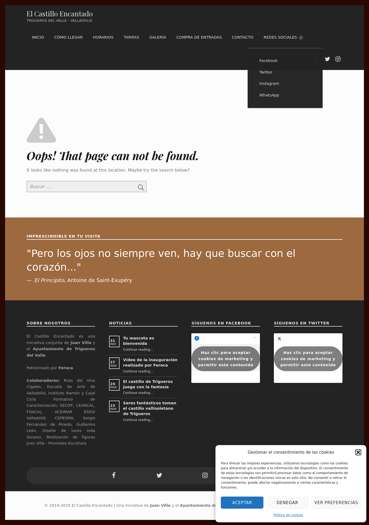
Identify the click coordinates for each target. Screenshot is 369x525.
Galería (157, 37)
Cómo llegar (68, 37)
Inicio (38, 37)
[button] (358, 452)
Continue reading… (138, 350)
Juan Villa (160, 505)
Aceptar (242, 502)
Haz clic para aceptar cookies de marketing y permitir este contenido (226, 358)
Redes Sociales (283, 37)
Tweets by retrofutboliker (308, 358)
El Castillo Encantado (60, 13)
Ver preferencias (336, 502)
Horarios (103, 37)
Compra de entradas (199, 37)
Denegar (287, 502)
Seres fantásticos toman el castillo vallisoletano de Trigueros (149, 408)
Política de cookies (288, 515)
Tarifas (131, 37)
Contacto (243, 37)
